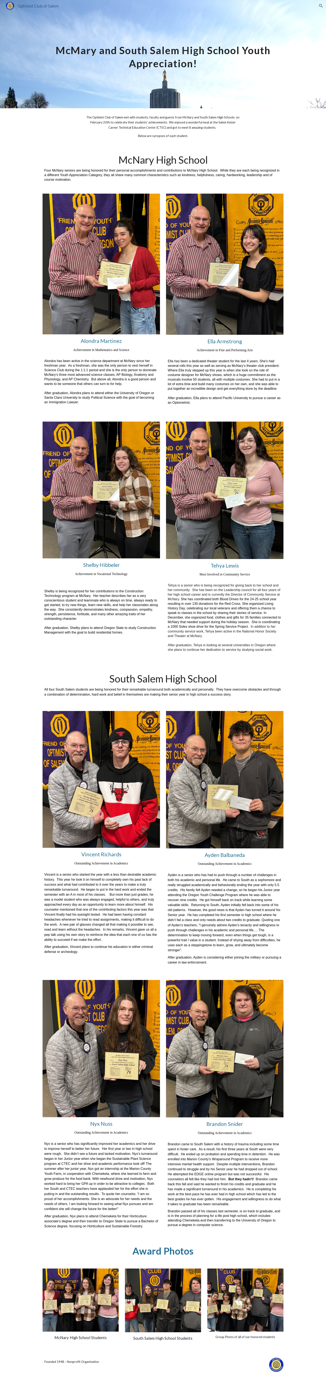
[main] (163, 54)
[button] (321, 6)
